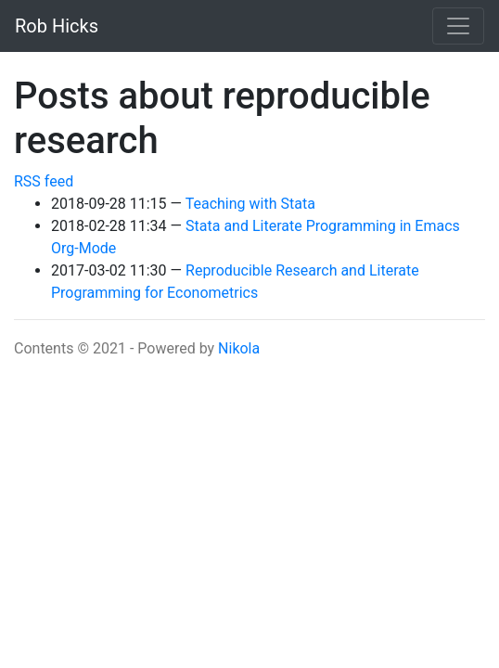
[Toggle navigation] (458, 26)
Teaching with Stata (250, 203)
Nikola (239, 348)
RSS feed (43, 181)
